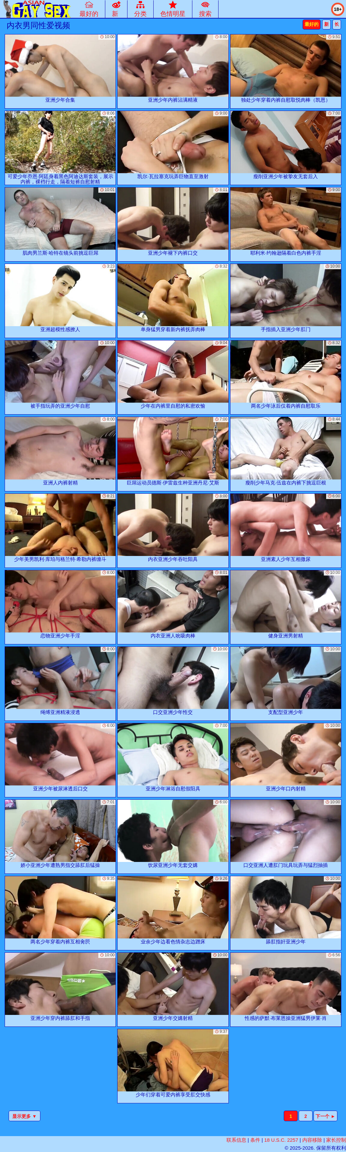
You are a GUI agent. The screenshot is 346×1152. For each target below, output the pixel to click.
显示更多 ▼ (24, 1116)
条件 (255, 1140)
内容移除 (312, 1140)
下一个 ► (325, 1116)
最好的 (312, 24)
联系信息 (236, 1140)
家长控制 (336, 1140)
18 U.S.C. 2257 (281, 1140)
